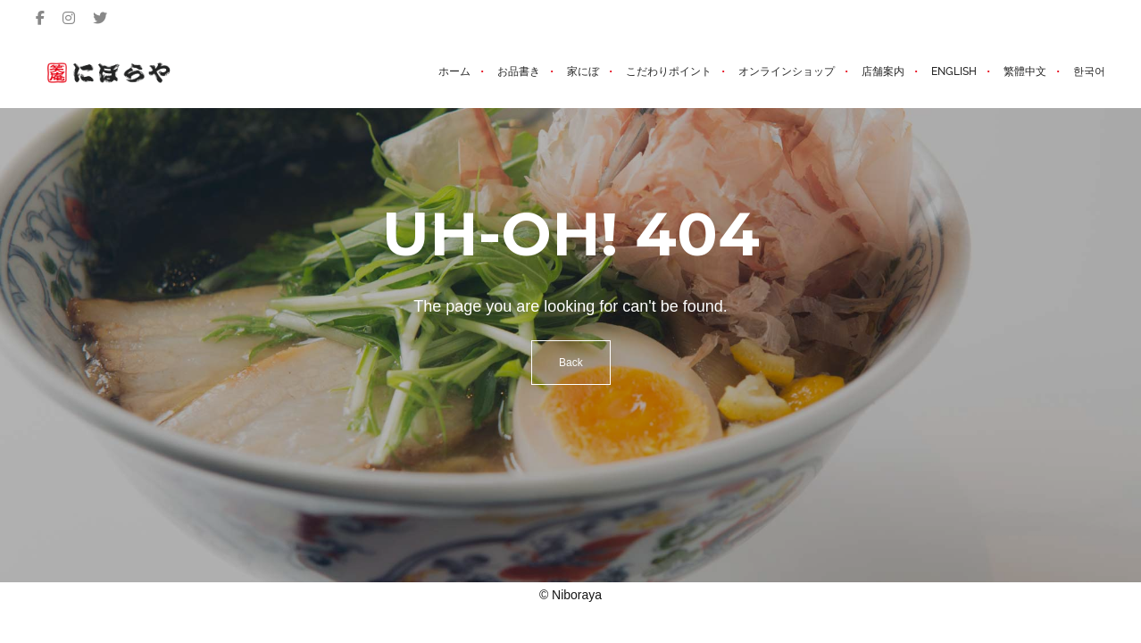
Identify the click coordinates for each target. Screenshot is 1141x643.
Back (571, 362)
